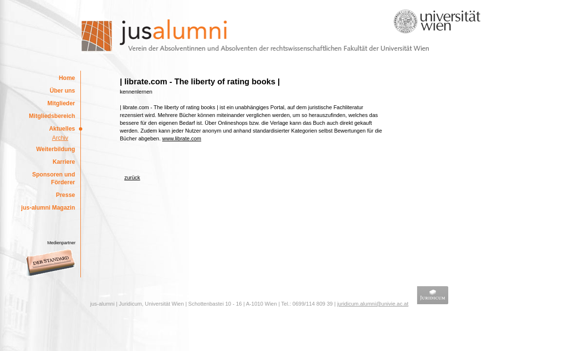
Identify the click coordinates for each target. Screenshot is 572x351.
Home (67, 78)
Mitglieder (61, 103)
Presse (65, 195)
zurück (132, 177)
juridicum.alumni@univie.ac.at (372, 304)
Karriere (64, 161)
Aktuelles (62, 128)
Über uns (62, 90)
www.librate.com (181, 138)
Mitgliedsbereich (52, 116)
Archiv (60, 138)
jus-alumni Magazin (48, 207)
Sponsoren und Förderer (53, 178)
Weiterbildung (55, 149)
